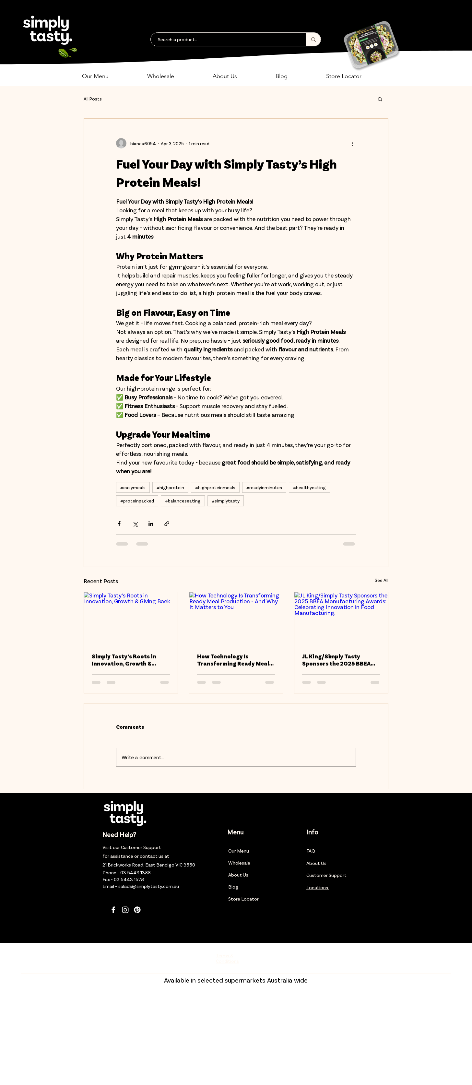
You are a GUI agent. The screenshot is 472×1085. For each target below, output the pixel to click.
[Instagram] (125, 909)
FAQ (310, 851)
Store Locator (243, 899)
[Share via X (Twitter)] (135, 524)
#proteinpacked (137, 500)
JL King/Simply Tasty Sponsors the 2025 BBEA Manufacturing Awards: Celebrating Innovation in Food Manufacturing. (338, 660)
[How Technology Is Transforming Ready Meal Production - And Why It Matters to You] (236, 618)
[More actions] (352, 143)
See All (381, 580)
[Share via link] (167, 524)
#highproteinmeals (215, 487)
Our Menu (238, 851)
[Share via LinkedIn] (151, 524)
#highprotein (170, 487)
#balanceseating (183, 500)
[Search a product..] (225, 39)
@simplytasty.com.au (155, 886)
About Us (238, 875)
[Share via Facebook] (119, 524)
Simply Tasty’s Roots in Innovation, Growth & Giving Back (124, 660)
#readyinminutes (264, 487)
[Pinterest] (137, 909)
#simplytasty (226, 500)
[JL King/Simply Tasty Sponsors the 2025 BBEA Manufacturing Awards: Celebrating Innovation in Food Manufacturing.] (341, 618)
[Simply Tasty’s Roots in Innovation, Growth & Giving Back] (131, 618)
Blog (233, 887)
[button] (109, 76)
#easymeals (133, 487)
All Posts (93, 98)
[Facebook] (113, 909)
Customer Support (141, 847)
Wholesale (239, 863)
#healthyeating (309, 487)
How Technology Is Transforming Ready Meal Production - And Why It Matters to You (233, 660)
